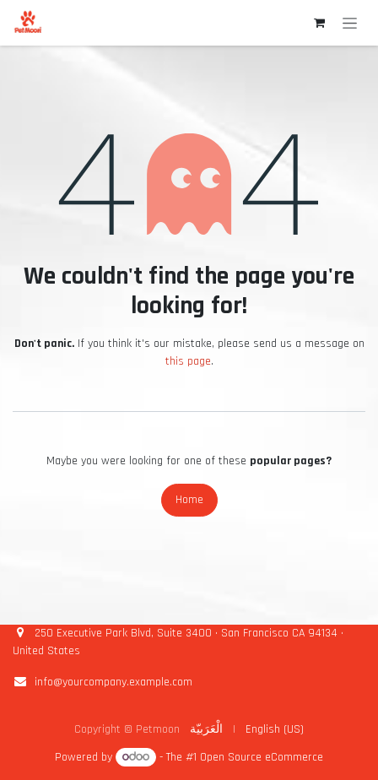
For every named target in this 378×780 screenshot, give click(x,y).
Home (189, 499)
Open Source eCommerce (261, 757)
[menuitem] (206, 729)
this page (188, 361)
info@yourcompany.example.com (113, 682)
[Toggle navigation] (349, 23)
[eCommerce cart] (319, 23)
